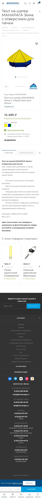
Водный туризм (21, 358)
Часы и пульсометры (21, 355)
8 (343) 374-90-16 (21, 432)
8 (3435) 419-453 (21, 460)
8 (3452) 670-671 (21, 413)
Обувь (21, 337)
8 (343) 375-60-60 (21, 437)
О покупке (21, 366)
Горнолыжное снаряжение (21, 340)
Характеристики (26, 153)
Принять (29, 483)
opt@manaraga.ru (21, 406)
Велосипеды (21, 346)
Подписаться (33, 306)
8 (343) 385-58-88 (21, 391)
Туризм (21, 327)
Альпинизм (21, 333)
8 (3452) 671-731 (21, 418)
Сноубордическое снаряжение (21, 343)
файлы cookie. (18, 483)
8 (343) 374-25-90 (21, 427)
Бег (21, 352)
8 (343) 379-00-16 (21, 442)
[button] (15, 77)
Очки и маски (21, 349)
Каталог (21, 318)
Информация (21, 372)
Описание (9, 153)
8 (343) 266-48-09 (21, 402)
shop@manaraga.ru (21, 394)
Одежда (21, 324)
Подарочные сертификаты (21, 361)
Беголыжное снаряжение (21, 330)
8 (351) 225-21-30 (21, 451)
